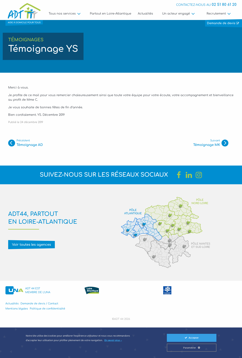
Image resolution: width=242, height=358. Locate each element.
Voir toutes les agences (31, 244)
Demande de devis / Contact (39, 303)
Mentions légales (16, 308)
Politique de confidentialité (47, 308)
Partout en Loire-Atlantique (110, 13)
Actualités (145, 13)
